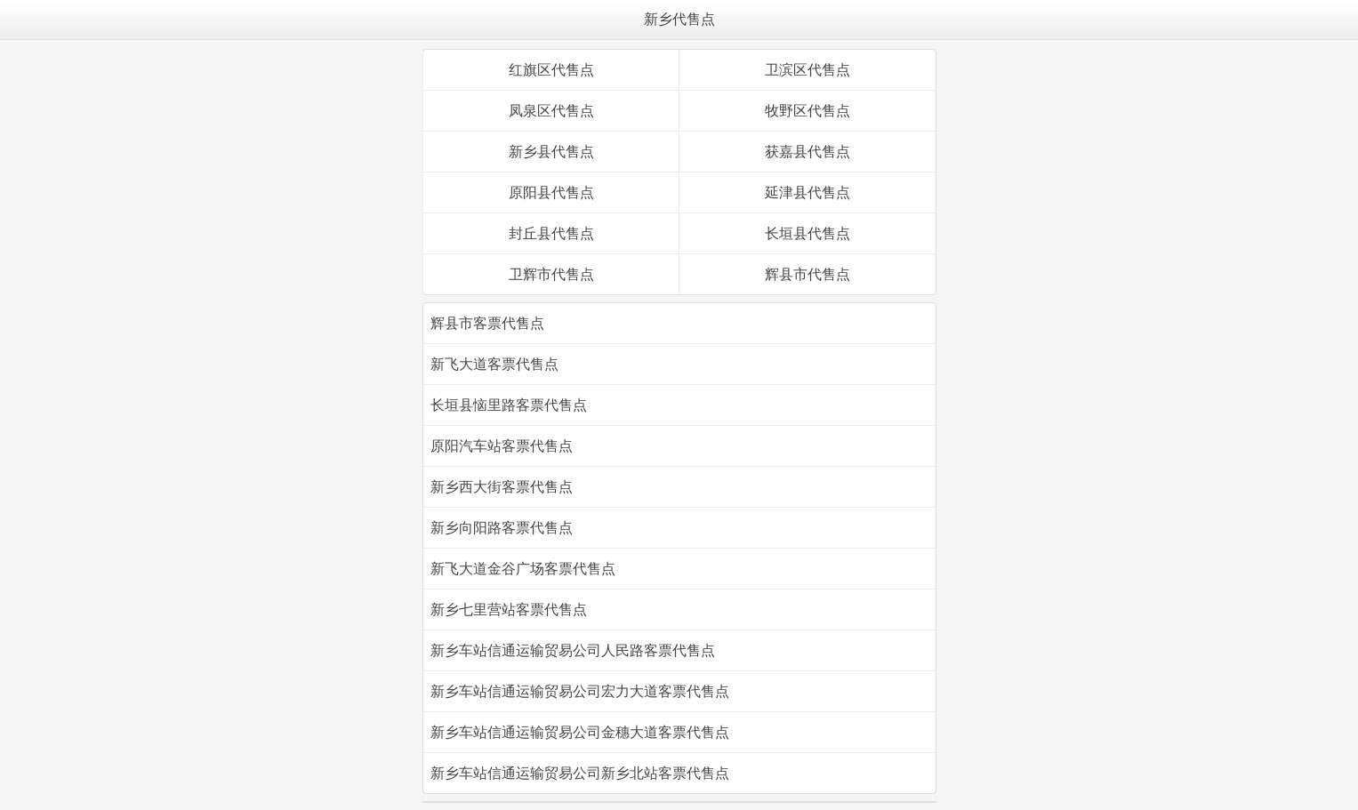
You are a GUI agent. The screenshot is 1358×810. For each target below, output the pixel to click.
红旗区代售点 (551, 69)
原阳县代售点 (551, 192)
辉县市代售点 (807, 274)
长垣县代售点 (807, 233)
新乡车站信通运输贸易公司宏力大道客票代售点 (579, 691)
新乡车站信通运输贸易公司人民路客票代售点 (572, 650)
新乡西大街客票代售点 (501, 486)
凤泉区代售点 (551, 110)
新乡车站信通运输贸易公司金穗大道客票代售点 (579, 732)
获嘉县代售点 (807, 151)
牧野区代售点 (807, 110)
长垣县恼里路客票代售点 (508, 405)
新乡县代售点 (551, 151)
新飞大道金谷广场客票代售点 (522, 568)
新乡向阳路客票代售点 (501, 527)
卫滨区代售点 (807, 69)
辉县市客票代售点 (487, 323)
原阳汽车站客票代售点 (501, 445)
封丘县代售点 (551, 233)
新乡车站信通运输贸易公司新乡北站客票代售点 (579, 773)
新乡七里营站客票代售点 (508, 609)
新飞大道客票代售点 (494, 364)
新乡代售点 (679, 19)
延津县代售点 (807, 192)
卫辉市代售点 (551, 274)
